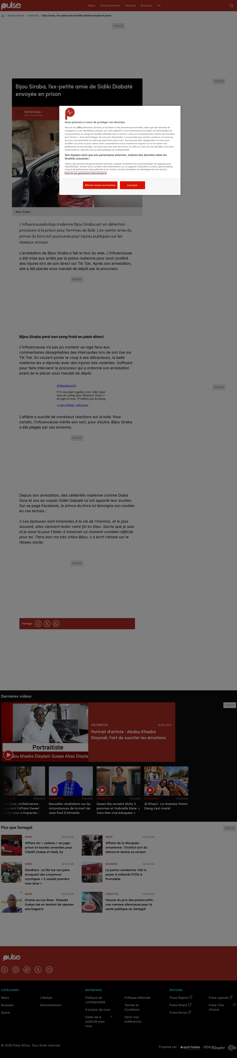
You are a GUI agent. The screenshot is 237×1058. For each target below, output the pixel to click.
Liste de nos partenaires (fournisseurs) (85, 173)
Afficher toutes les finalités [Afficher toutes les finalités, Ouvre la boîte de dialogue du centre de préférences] (100, 185)
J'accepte (132, 185)
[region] (120, 150)
